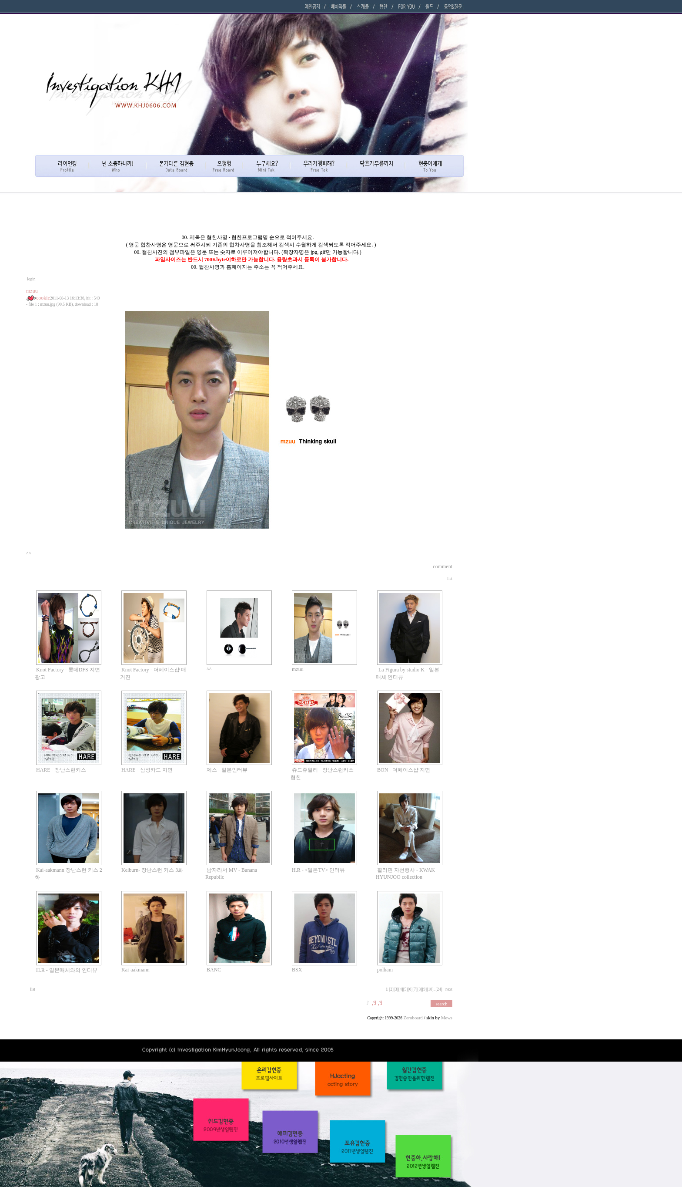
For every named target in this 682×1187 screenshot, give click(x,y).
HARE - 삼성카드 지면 (147, 770)
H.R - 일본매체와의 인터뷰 (66, 970)
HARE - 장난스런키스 (61, 770)
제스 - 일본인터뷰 (227, 770)
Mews (446, 1017)
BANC (214, 970)
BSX (297, 970)
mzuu (298, 669)
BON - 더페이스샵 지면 (403, 770)
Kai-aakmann (135, 970)
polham (385, 970)
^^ (209, 669)
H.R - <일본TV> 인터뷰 (318, 870)
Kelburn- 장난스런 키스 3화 (152, 870)
